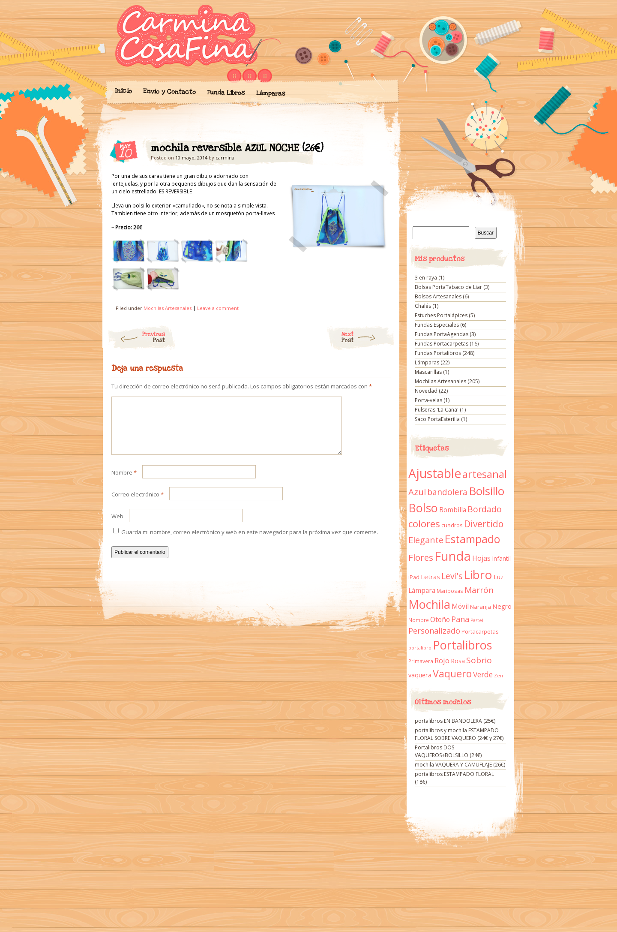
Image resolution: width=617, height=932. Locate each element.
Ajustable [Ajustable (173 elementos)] (434, 473)
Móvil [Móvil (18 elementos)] (460, 606)
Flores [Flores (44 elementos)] (420, 557)
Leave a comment (218, 308)
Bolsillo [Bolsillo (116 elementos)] (486, 491)
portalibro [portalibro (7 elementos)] (419, 648)
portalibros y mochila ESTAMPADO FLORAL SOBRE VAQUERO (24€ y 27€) (459, 734)
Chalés (423, 306)
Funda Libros (226, 92)
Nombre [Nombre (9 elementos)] (418, 620)
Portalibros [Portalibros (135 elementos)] (462, 645)
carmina (225, 157)
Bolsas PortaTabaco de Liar (448, 287)
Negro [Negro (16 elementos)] (502, 606)
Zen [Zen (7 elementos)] (498, 676)
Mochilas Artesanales (168, 308)
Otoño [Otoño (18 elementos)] (440, 619)
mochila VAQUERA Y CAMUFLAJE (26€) (460, 764)
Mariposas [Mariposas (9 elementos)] (450, 591)
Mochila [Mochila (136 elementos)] (429, 604)
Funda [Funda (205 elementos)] (452, 556)
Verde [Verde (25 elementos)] (483, 674)
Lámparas (270, 93)
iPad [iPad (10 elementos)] (413, 577)
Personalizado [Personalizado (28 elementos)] (434, 630)
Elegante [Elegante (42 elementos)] (425, 540)
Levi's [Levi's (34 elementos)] (451, 576)
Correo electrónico (137, 504)
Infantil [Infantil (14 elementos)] (501, 558)
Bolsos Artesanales (438, 296)
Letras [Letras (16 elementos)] (430, 576)
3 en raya (426, 277)
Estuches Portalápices (441, 315)
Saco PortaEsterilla (437, 419)
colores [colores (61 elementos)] (424, 523)
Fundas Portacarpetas (441, 343)
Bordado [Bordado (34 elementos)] (484, 509)
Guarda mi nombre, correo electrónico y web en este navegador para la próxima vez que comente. (249, 542)
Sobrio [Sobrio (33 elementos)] (479, 660)
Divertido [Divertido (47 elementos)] (483, 524)
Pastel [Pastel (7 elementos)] (476, 620)
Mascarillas (428, 372)
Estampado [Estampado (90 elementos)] (472, 539)
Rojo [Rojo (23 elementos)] (441, 660)
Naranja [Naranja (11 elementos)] (480, 606)
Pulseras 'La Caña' (436, 409)
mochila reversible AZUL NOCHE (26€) (376, 150)
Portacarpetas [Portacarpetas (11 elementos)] (480, 631)
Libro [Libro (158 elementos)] (478, 574)
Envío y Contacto (169, 91)
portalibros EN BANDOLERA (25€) (455, 721)
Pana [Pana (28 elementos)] (460, 619)
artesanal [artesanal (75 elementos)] (484, 474)
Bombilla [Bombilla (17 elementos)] (452, 509)
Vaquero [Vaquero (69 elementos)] (452, 673)
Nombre (124, 483)
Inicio (123, 91)
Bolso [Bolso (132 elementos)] (423, 508)
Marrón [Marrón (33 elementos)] (479, 589)
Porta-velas (428, 400)
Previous (136, 337)
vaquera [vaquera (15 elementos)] (419, 674)
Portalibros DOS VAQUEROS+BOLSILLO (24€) (448, 751)
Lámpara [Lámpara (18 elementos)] (421, 590)
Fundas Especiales (437, 324)
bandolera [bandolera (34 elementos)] (447, 492)
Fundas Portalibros (438, 353)
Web (117, 526)
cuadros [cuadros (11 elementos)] (452, 525)
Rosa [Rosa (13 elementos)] (458, 661)
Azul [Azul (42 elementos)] (417, 492)
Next (368, 337)
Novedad (426, 390)
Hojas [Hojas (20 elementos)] (481, 558)
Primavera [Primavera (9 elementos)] (420, 661)
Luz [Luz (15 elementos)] (498, 576)
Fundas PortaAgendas (441, 334)
